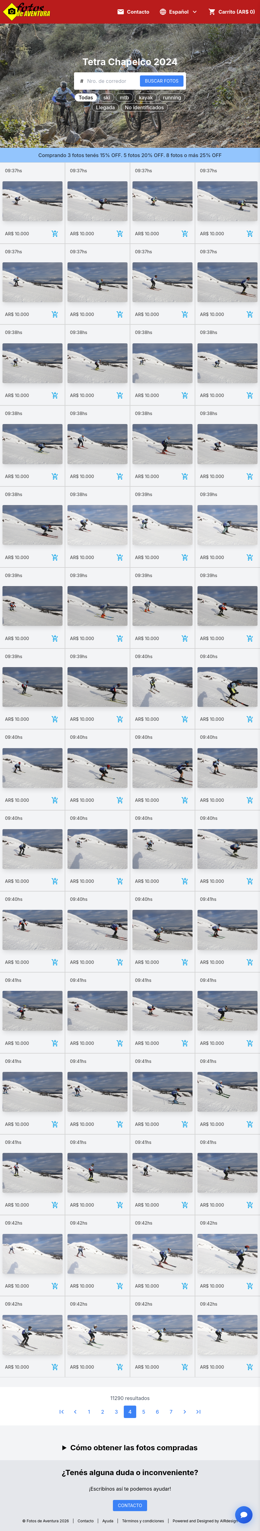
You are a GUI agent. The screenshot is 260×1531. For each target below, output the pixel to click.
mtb (124, 97)
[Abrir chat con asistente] (244, 1515)
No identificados (144, 107)
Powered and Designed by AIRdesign (205, 1521)
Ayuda (107, 1521)
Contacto (85, 1521)
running (172, 97)
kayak (146, 97)
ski (106, 97)
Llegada (105, 107)
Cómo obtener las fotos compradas (134, 1447)
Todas (86, 97)
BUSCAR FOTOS (162, 81)
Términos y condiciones (143, 1521)
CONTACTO (130, 1505)
